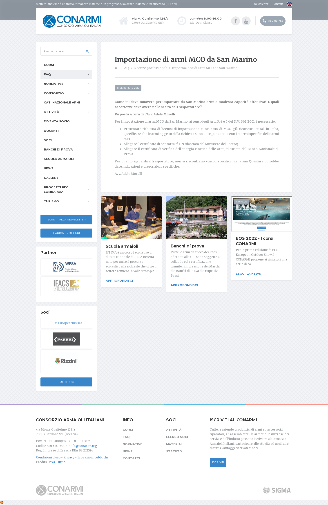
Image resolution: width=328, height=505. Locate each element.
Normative (53, 83)
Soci (48, 140)
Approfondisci (119, 280)
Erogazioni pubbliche (93, 457)
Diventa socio (57, 121)
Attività (51, 112)
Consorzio (54, 93)
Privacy (68, 457)
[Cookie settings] (2, 502)
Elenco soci (177, 437)
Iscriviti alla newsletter (66, 219)
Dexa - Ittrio (56, 462)
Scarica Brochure (66, 233)
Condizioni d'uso (48, 457)
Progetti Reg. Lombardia (56, 189)
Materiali (174, 444)
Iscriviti (218, 462)
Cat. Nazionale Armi (62, 102)
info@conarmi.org (83, 446)
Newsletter (261, 4)
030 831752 (273, 21)
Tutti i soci (66, 382)
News (49, 168)
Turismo (51, 201)
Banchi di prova (187, 246)
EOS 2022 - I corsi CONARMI (255, 241)
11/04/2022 (241, 201)
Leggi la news (248, 273)
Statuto (174, 451)
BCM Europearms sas (66, 323)
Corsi (49, 65)
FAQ (47, 74)
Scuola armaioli (122, 246)
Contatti (277, 4)
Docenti (51, 130)
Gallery (51, 178)
